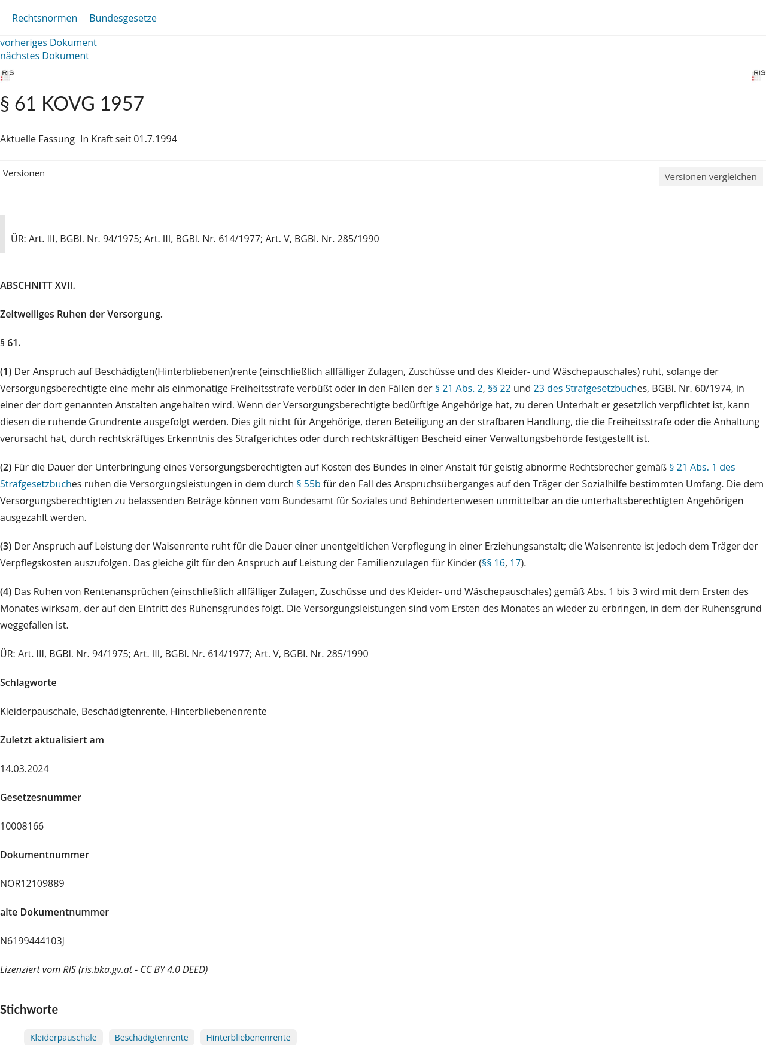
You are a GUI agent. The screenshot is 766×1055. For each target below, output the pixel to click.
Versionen (24, 173)
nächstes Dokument (44, 55)
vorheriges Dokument (48, 42)
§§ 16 (493, 562)
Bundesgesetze (123, 18)
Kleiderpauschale (63, 1037)
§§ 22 (499, 388)
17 (515, 562)
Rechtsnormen (44, 18)
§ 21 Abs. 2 (459, 388)
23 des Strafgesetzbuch (585, 388)
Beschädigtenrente (152, 1037)
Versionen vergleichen (711, 176)
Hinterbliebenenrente (248, 1037)
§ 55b (308, 483)
